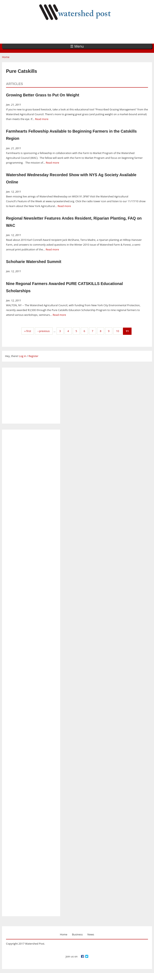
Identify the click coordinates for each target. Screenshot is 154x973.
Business (77, 934)
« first (27, 331)
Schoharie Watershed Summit (33, 261)
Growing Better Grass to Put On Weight (42, 95)
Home (5, 57)
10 (117, 331)
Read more (41, 119)
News (90, 934)
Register (33, 356)
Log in (22, 356)
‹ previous (44, 331)
